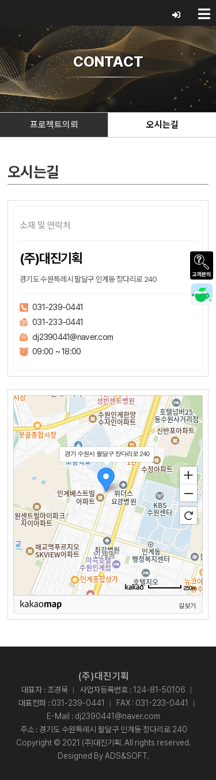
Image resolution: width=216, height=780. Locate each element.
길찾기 (187, 605)
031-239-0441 (57, 307)
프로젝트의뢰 (54, 124)
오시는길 (162, 124)
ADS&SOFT (126, 755)
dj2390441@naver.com (72, 337)
